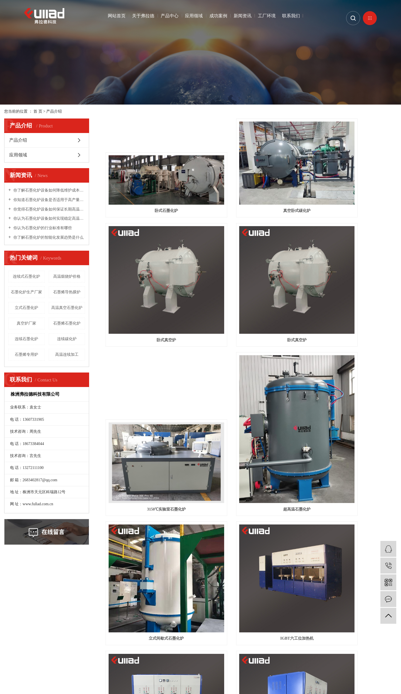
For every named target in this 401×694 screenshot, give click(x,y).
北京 (55, 664)
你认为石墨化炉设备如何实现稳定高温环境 (48, 218)
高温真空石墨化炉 (66, 308)
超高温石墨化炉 (351, 337)
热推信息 (12, 657)
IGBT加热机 (151, 538)
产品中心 (170, 15)
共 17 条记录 (204, 560)
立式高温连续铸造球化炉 (251, 538)
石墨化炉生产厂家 (26, 292)
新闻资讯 (242, 15)
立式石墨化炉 (26, 308)
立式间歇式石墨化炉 (151, 438)
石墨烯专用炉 (26, 354)
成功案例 (218, 15)
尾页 (282, 560)
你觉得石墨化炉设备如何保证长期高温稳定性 (48, 209)
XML (73, 657)
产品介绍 (54, 111)
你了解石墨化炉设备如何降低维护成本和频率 (48, 190)
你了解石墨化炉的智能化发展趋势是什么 (48, 237)
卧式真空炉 (351, 207)
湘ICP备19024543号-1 (183, 649)
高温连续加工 (67, 354)
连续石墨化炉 (26, 339)
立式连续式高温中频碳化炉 (351, 538)
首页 (227, 560)
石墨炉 (10, 670)
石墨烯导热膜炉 (66, 292)
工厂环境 (267, 15)
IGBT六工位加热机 (251, 438)
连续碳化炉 (67, 339)
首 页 (37, 111)
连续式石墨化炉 (26, 276)
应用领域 (194, 15)
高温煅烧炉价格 (66, 276)
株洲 (81, 664)
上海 (46, 664)
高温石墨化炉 (43, 670)
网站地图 (49, 657)
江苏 (29, 664)
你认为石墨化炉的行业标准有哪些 (42, 228)
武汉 (37, 664)
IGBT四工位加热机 (351, 438)
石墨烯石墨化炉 (66, 323)
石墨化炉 (23, 670)
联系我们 (291, 15)
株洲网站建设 (233, 649)
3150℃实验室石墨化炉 (251, 337)
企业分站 (30, 657)
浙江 (64, 664)
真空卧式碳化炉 (251, 207)
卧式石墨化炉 (151, 207)
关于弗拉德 (143, 15)
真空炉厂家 (26, 323)
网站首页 (117, 15)
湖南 (73, 664)
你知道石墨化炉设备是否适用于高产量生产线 (48, 200)
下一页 (264, 560)
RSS (62, 657)
